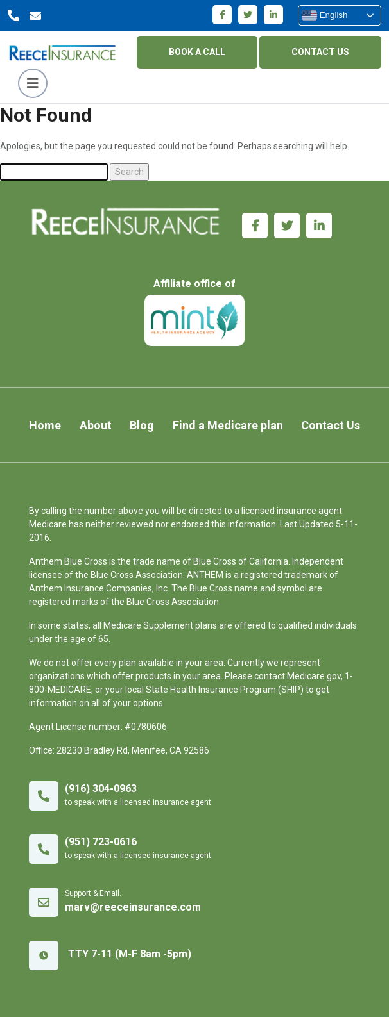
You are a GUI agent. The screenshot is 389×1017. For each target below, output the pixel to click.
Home (45, 425)
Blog (142, 425)
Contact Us (330, 425)
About (96, 425)
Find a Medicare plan (228, 425)
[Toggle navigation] (33, 83)
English (324, 15)
